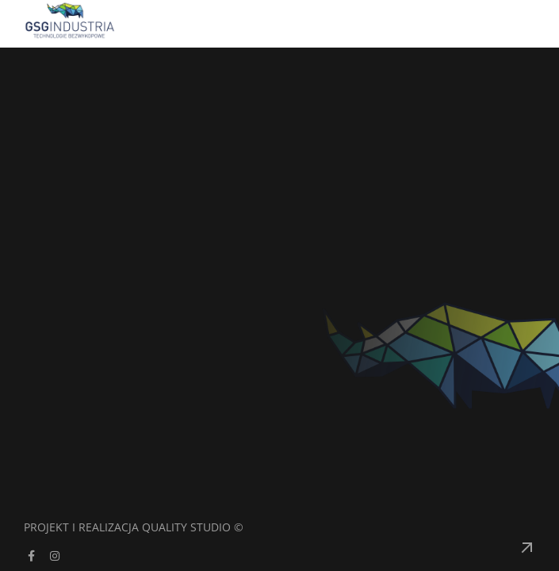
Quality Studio (186, 527)
